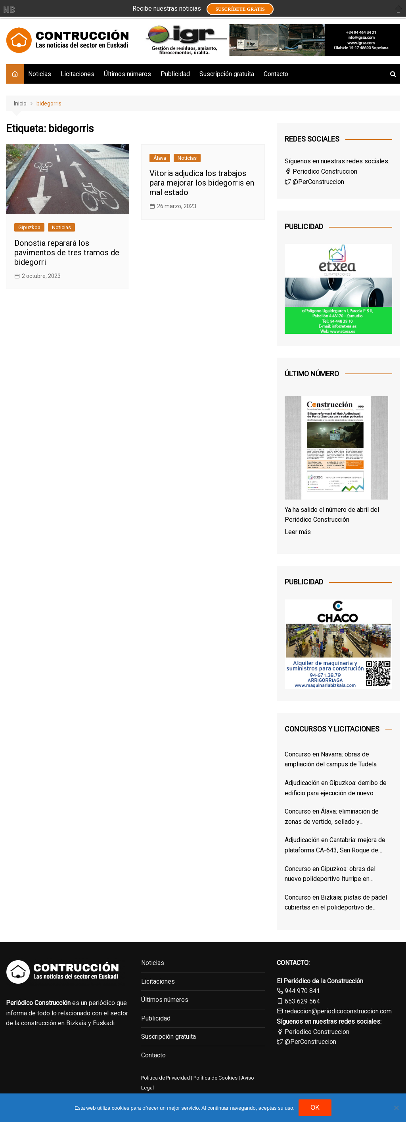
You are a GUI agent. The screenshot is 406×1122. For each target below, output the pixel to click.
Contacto (276, 74)
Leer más (298, 532)
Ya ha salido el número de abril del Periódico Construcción (332, 515)
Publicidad (175, 74)
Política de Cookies (214, 1078)
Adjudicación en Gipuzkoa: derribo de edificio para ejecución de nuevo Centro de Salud (336, 788)
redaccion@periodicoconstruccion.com (338, 1011)
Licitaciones (77, 74)
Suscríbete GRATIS (239, 9)
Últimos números (127, 74)
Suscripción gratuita (226, 74)
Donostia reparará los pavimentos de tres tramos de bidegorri (66, 252)
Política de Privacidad (165, 1078)
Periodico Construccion (321, 171)
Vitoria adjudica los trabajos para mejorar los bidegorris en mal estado (201, 182)
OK (315, 1107)
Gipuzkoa (29, 227)
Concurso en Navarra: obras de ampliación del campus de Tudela (331, 759)
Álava (159, 158)
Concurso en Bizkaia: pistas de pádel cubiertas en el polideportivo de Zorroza (336, 903)
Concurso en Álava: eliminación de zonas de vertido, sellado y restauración (332, 817)
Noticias (39, 74)
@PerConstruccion (314, 182)
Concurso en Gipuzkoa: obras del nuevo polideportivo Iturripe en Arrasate (330, 874)
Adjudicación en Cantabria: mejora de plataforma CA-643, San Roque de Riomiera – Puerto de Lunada (335, 845)
